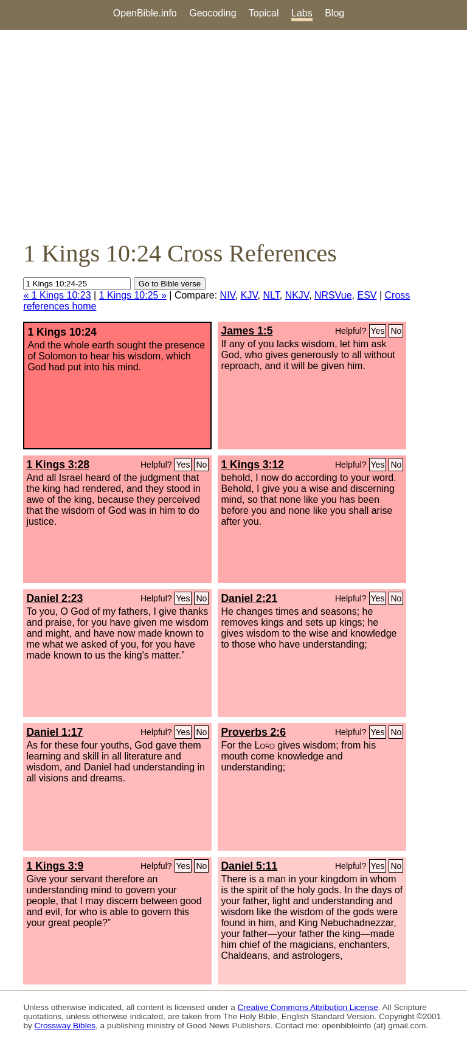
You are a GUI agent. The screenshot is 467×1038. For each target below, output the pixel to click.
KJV (249, 295)
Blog (334, 13)
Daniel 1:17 (54, 732)
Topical (264, 13)
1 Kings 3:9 (54, 866)
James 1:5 (246, 331)
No (395, 331)
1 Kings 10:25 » (133, 295)
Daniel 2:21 (249, 598)
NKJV (297, 295)
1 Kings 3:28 (57, 464)
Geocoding (212, 13)
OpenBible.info (145, 13)
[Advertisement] (233, 134)
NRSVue (333, 295)
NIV (227, 295)
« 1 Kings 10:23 (57, 295)
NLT (271, 295)
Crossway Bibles (65, 1025)
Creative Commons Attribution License (308, 1007)
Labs (302, 13)
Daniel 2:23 (54, 598)
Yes (378, 331)
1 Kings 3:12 (252, 464)
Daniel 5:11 (249, 866)
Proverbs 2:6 (253, 732)
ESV (367, 295)
